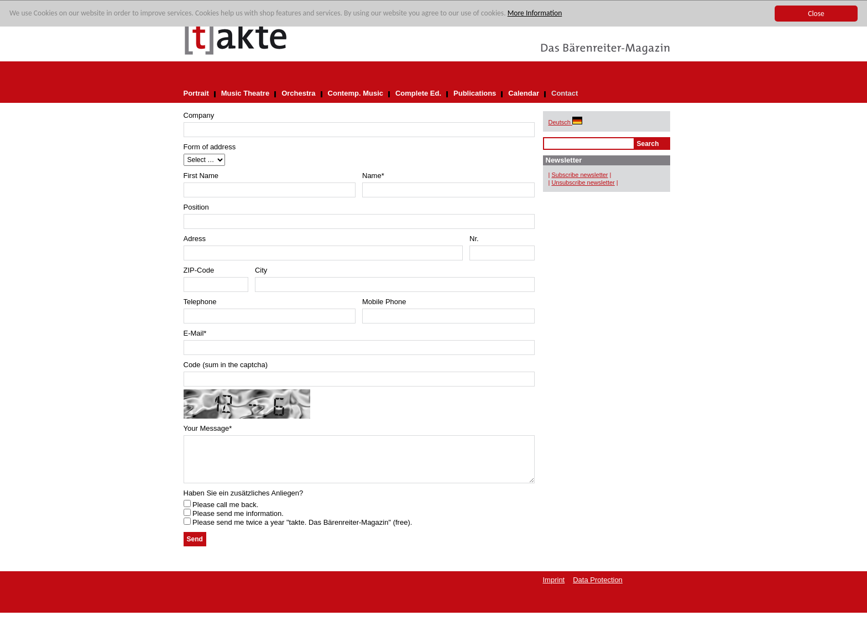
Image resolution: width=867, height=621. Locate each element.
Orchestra (298, 93)
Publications (474, 93)
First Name (201, 175)
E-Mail (195, 333)
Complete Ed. (418, 93)
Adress (195, 238)
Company (199, 115)
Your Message (208, 428)
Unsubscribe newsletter (582, 182)
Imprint (554, 588)
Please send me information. (234, 522)
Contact (564, 93)
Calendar (523, 93)
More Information (535, 13)
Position (196, 207)
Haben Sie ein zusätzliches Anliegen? (244, 501)
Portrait (196, 93)
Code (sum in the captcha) (226, 365)
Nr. (474, 238)
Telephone (200, 302)
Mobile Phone (384, 302)
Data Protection (598, 588)
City (261, 270)
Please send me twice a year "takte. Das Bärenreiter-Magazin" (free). (298, 530)
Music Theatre (245, 93)
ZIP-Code (199, 270)
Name (373, 175)
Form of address (210, 147)
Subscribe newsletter (579, 174)
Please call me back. (221, 513)
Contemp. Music (355, 93)
